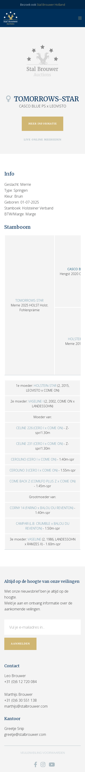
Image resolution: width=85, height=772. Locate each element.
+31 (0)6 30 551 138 (20, 700)
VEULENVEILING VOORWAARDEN (42, 753)
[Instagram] (43, 764)
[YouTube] (52, 764)
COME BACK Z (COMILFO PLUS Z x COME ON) (42, 481)
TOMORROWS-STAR (29, 300)
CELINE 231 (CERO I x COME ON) (39, 443)
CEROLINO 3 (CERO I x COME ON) (34, 470)
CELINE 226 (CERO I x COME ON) (39, 428)
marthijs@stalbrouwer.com (26, 706)
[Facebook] (35, 764)
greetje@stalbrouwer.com (25, 734)
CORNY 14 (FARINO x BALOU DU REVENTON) (41, 508)
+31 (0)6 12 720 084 (20, 681)
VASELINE (34, 539)
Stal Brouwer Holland (51, 5)
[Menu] (78, 18)
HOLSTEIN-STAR (45, 385)
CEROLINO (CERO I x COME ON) (33, 459)
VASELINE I (36, 401)
